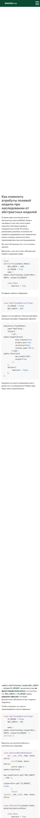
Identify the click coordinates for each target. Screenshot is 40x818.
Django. (11, 3)
